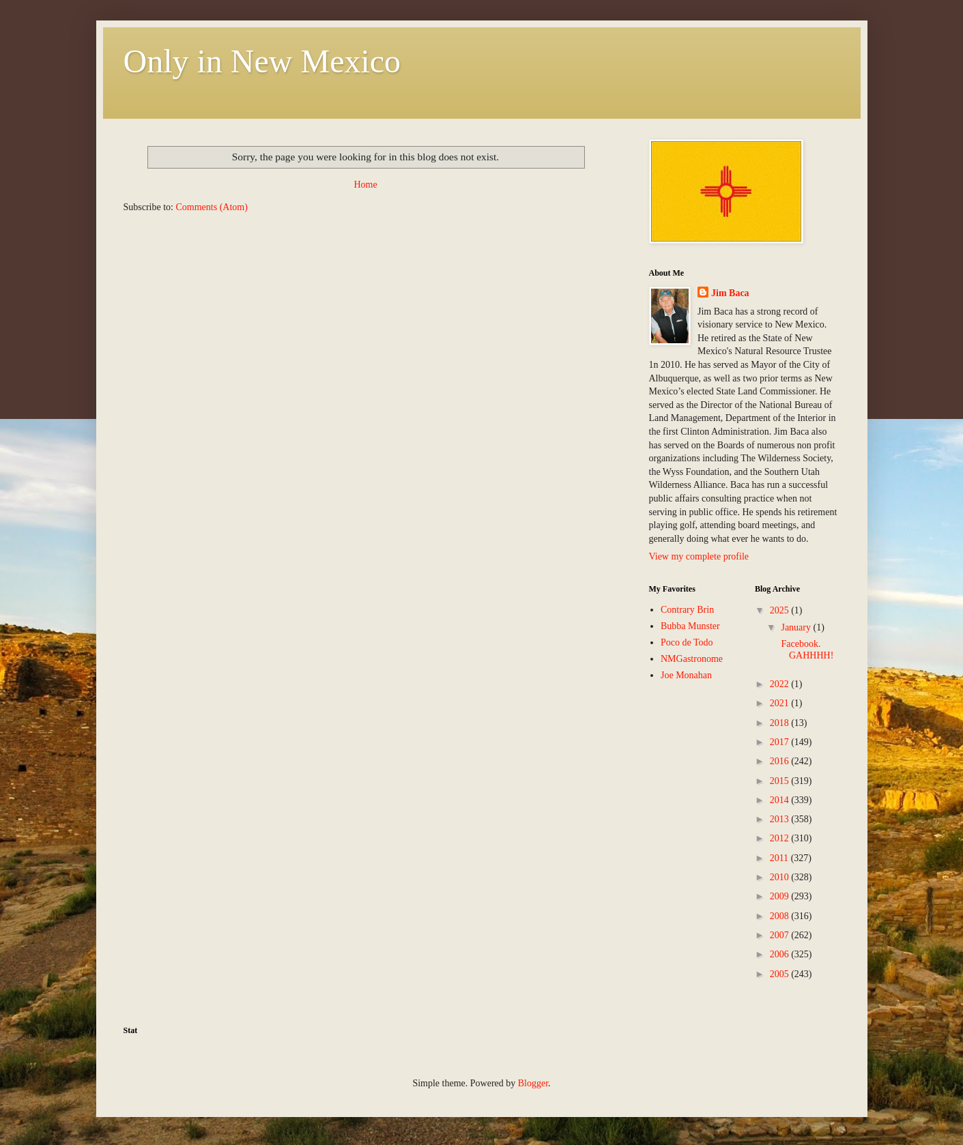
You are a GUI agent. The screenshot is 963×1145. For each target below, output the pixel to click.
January (797, 627)
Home (365, 184)
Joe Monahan (686, 675)
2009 (781, 896)
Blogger (533, 1083)
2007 (781, 935)
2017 (781, 742)
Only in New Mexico (262, 61)
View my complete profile (699, 556)
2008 (781, 916)
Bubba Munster (690, 626)
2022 (781, 684)
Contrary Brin (687, 610)
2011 (780, 858)
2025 (781, 610)
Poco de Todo (687, 642)
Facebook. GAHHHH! (806, 650)
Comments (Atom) (212, 207)
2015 (781, 781)
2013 (781, 819)
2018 (781, 723)
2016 (781, 761)
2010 (781, 877)
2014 (781, 800)
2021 (781, 703)
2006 (781, 954)
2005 (781, 974)
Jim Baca (730, 293)
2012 (781, 838)
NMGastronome (692, 659)
